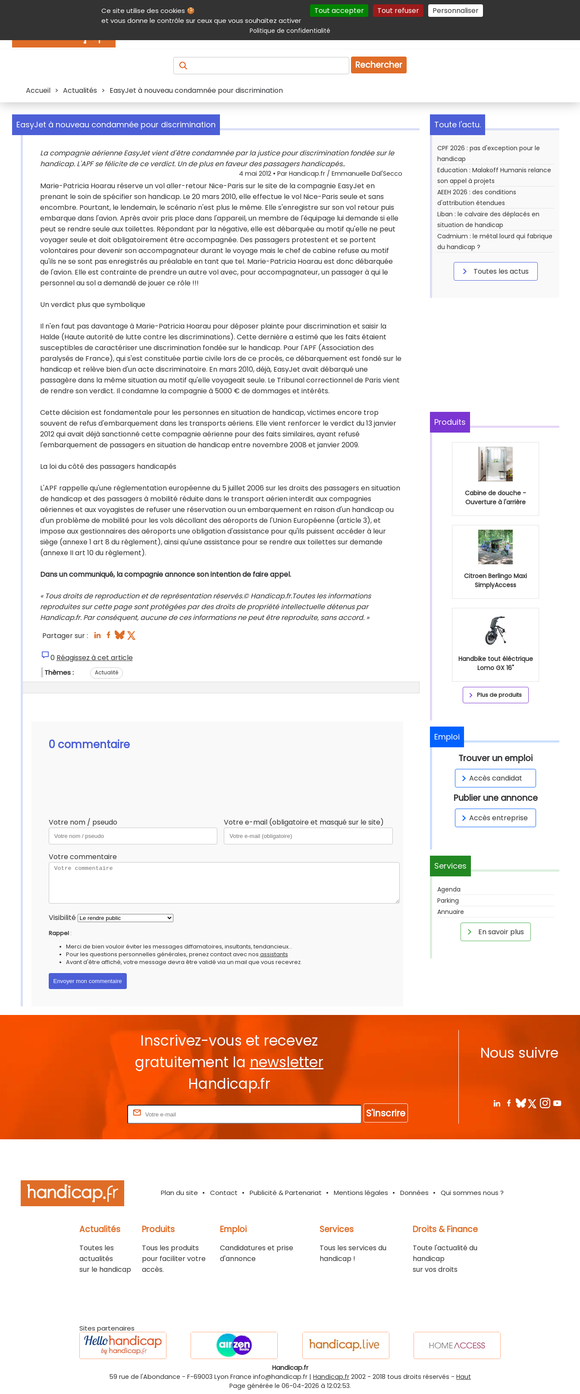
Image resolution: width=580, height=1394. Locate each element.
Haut (463, 1376)
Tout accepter (339, 11)
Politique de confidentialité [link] (290, 30)
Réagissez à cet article (94, 658)
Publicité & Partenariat (286, 1192)
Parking (448, 900)
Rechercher (378, 65)
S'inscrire (385, 1113)
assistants (274, 954)
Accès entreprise (493, 817)
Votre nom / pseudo (83, 822)
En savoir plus (494, 931)
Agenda (449, 889)
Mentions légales (361, 1192)
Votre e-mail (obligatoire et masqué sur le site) (304, 822)
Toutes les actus (494, 271)
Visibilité (62, 918)
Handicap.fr (331, 1376)
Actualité (106, 672)
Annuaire (450, 911)
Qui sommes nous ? (472, 1192)
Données (414, 1192)
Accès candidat (490, 778)
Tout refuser (398, 11)
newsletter (286, 1062)
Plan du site (179, 1192)
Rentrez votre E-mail (91, 1114)
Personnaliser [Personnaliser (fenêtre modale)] (456, 11)
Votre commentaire (83, 857)
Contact (224, 1192)
